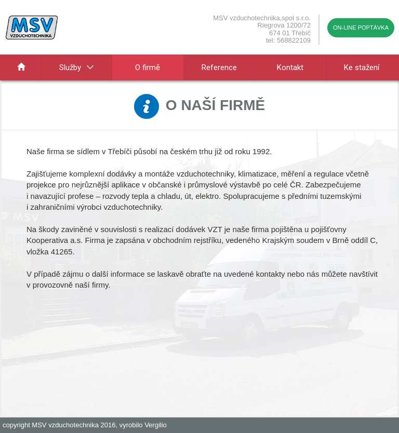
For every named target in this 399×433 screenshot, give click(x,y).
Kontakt (290, 67)
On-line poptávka (361, 27)
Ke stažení (361, 67)
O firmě (147, 67)
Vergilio (155, 425)
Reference (219, 67)
